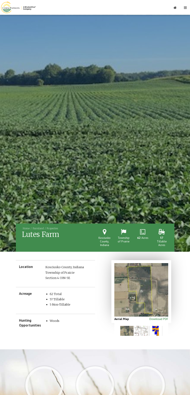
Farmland (38, 228)
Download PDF (158, 319)
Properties (52, 228)
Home (26, 228)
